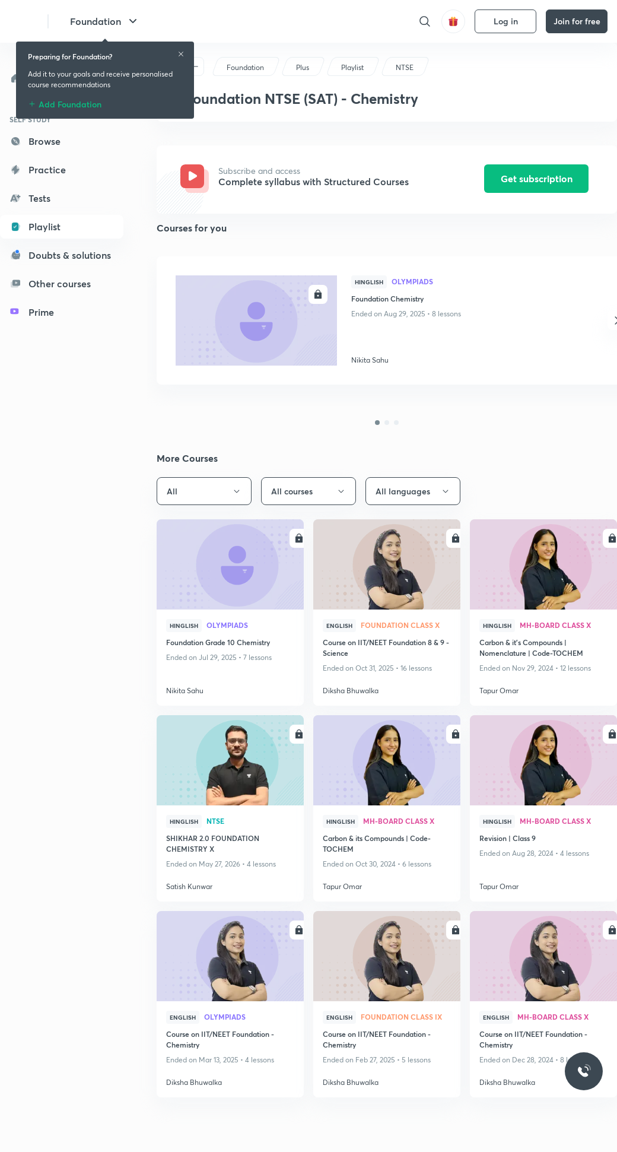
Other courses (50, 283)
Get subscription (537, 178)
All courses (308, 491)
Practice (37, 169)
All (204, 491)
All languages (413, 491)
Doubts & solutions (60, 255)
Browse (35, 141)
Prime (31, 312)
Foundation (105, 21)
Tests (29, 198)
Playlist (35, 226)
